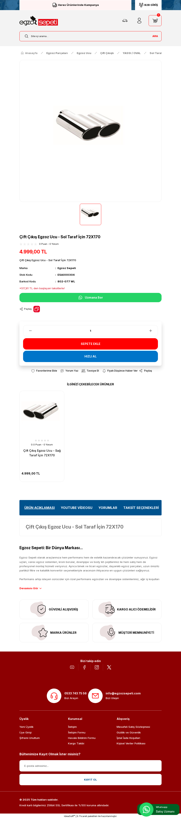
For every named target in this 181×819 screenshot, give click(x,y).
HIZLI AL (90, 356)
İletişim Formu (76, 732)
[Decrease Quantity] (28, 330)
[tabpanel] (42, 436)
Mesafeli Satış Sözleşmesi (133, 726)
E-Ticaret (82, 816)
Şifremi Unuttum (29, 738)
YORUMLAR (107, 508)
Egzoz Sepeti (66, 268)
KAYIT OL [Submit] (90, 779)
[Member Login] (139, 20)
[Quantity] (90, 330)
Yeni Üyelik (26, 726)
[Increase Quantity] (153, 330)
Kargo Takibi (76, 743)
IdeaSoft (69, 816)
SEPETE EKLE (90, 343)
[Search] (90, 36)
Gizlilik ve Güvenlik (129, 732)
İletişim (72, 726)
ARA (155, 36)
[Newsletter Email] (90, 765)
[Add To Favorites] (44, 371)
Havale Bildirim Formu (82, 738)
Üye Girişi (25, 732)
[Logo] (38, 20)
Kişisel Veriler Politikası (131, 743)
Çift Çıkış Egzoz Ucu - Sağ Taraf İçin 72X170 (42, 453)
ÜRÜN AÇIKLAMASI (39, 508)
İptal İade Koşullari (128, 738)
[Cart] (155, 20)
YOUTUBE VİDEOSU (76, 508)
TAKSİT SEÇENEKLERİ (141, 508)
